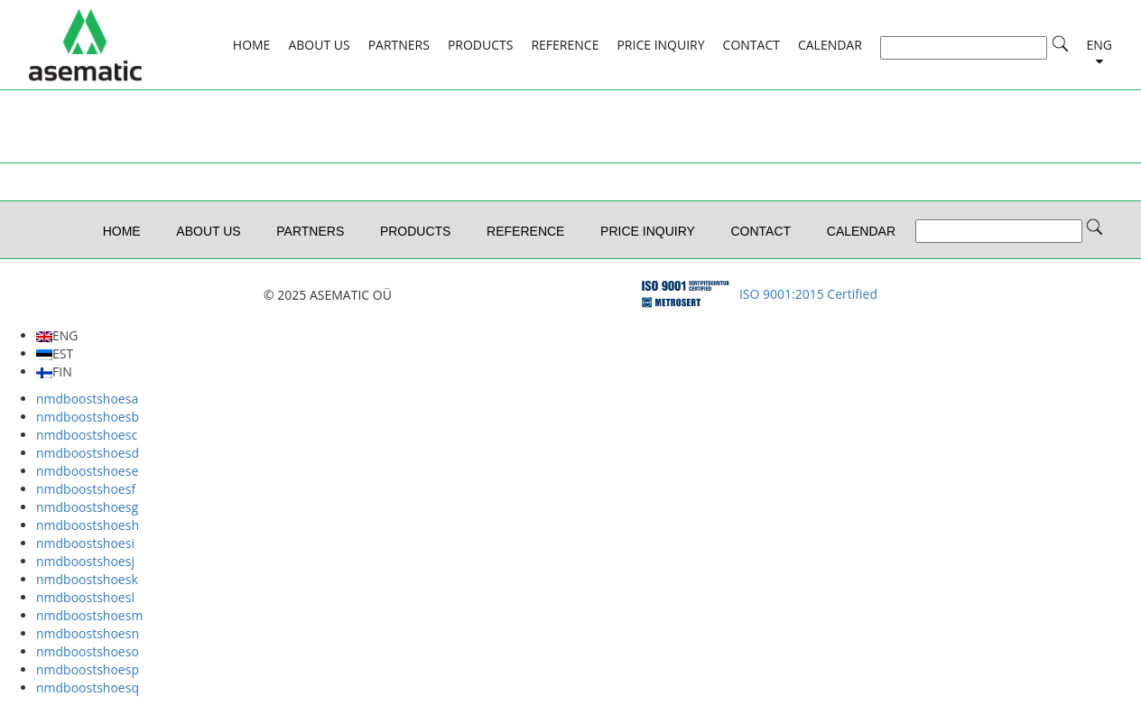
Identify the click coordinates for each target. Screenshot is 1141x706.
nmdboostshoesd (87, 452)
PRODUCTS (481, 44)
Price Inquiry (660, 44)
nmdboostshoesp (87, 669)
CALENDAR (830, 44)
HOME (252, 44)
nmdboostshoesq (87, 687)
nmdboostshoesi (85, 543)
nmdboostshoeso (87, 651)
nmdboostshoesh (87, 525)
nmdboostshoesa (87, 398)
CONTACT (751, 44)
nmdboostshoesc (86, 434)
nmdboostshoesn (87, 633)
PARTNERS (399, 44)
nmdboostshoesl (85, 597)
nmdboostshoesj (85, 561)
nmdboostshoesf (85, 488)
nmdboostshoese (87, 470)
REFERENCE (564, 44)
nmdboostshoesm (89, 615)
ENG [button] (1100, 44)
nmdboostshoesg (87, 507)
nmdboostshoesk (87, 579)
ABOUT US (318, 44)
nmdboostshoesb (87, 416)
